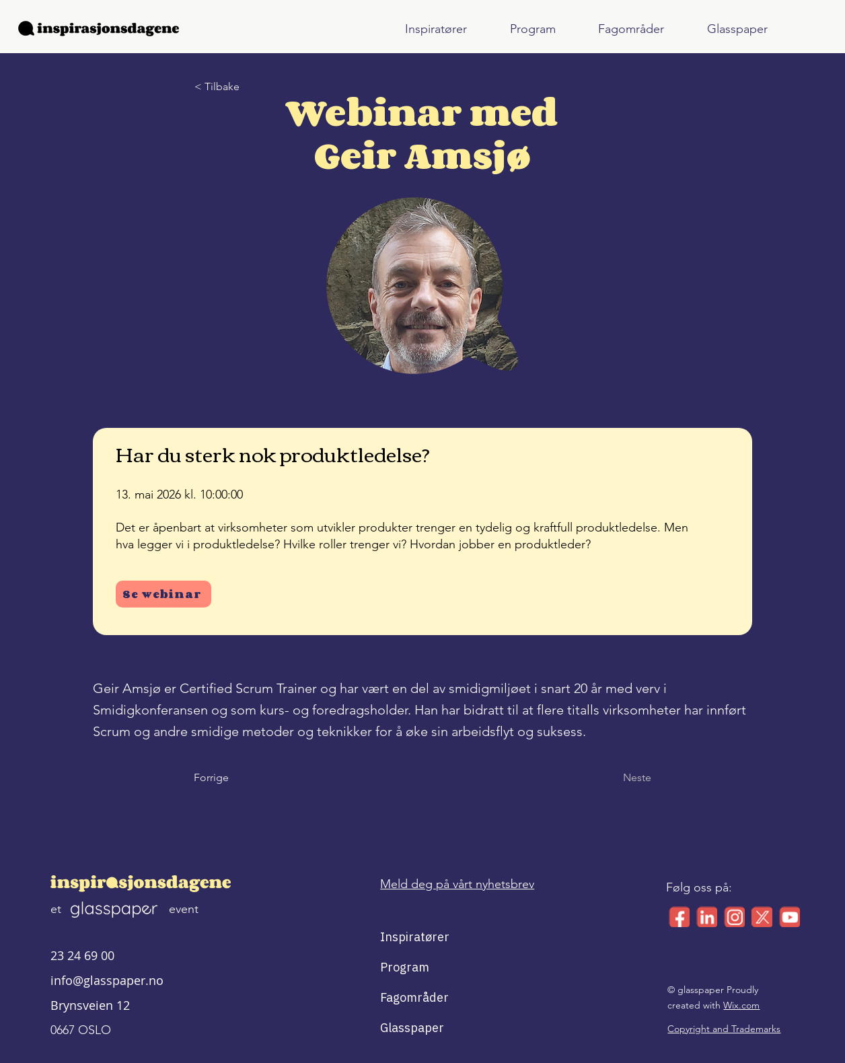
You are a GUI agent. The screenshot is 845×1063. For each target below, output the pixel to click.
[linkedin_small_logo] (706, 916)
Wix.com (741, 1005)
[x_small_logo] (761, 916)
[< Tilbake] (238, 86)
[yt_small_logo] (789, 916)
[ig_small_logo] (734, 916)
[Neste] (617, 777)
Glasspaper (412, 1027)
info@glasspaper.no (106, 980)
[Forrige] (238, 777)
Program (404, 967)
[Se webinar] (163, 594)
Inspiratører (412, 937)
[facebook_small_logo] (679, 916)
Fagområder (412, 997)
